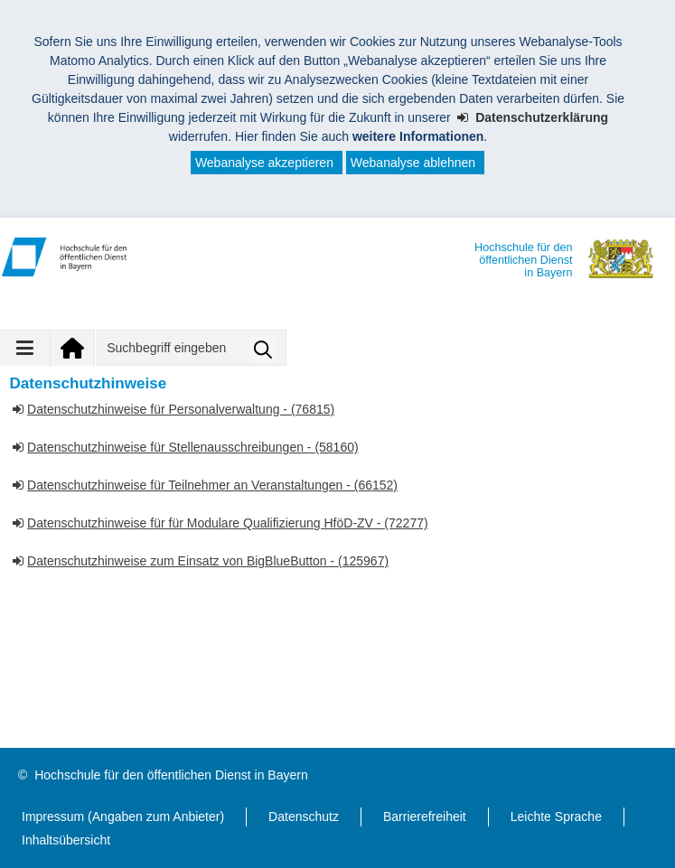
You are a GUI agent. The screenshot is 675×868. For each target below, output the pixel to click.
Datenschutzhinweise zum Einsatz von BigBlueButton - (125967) (208, 561)
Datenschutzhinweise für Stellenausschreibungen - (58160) (193, 447)
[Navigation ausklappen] (25, 348)
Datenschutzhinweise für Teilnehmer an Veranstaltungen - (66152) (212, 485)
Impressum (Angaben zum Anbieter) (123, 816)
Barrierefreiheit (424, 816)
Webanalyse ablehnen (413, 162)
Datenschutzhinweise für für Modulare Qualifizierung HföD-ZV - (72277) (227, 523)
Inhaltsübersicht (66, 840)
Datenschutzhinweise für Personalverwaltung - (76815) (180, 409)
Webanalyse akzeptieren (264, 162)
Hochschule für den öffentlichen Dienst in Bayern (170, 775)
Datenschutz (303, 816)
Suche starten (262, 349)
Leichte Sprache (556, 816)
